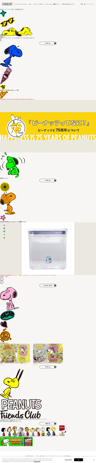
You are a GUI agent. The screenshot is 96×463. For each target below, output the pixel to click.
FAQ (37, 455)
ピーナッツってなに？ (38, 4)
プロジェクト (68, 4)
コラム (29, 4)
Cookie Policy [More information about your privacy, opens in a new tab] (37, 461)
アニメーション (48, 4)
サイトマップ (59, 455)
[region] (48, 460)
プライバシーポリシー (50, 455)
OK (78, 459)
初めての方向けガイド (30, 455)
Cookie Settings (67, 455)
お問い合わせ (42, 455)
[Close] (93, 459)
